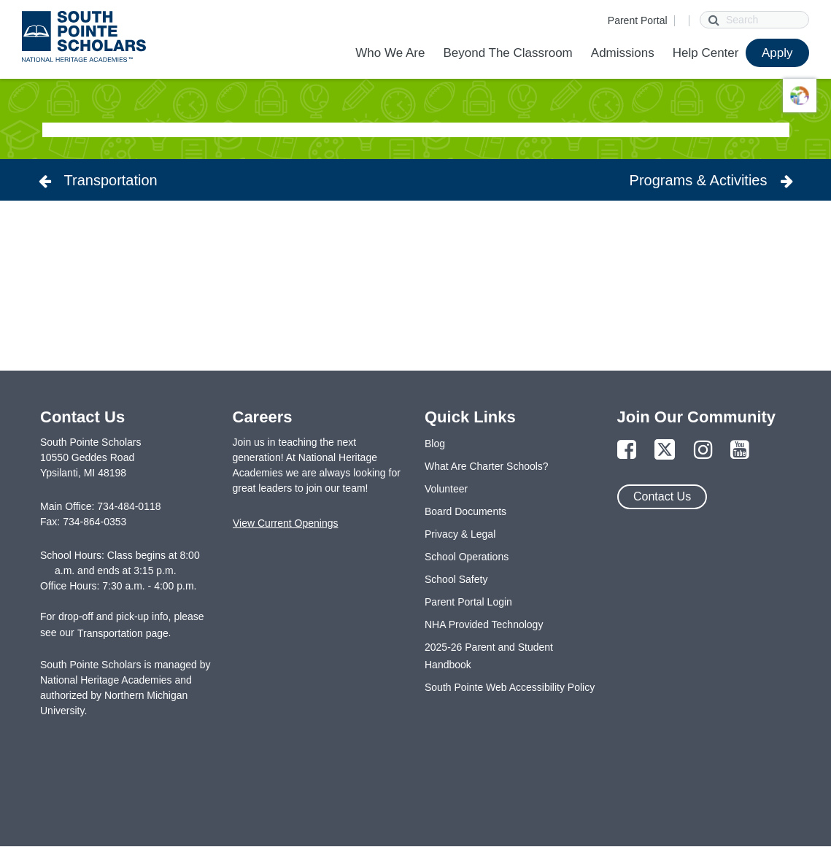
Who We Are (390, 53)
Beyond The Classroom (507, 53)
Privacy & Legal (460, 534)
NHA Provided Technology (484, 624)
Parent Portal (638, 20)
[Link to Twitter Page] (664, 450)
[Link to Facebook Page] (626, 450)
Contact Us (662, 496)
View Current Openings (285, 523)
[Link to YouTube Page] (739, 450)
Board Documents (465, 511)
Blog (435, 443)
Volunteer (446, 489)
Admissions (622, 53)
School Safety (456, 579)
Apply (777, 53)
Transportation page (123, 633)
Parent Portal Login (468, 602)
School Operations (467, 556)
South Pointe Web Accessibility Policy (510, 687)
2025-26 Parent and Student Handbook (489, 655)
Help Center (706, 53)
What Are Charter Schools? (487, 466)
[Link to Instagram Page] (703, 450)
